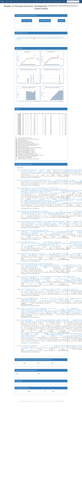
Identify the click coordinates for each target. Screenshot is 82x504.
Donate (44, 1)
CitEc (2, 1)
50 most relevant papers (36, 37)
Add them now (54, 38)
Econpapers (30, 177)
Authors (6, 1)
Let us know (18, 39)
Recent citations (55, 37)
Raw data (19, 37)
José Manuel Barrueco (60, 401)
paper (39, 177)
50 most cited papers (25, 37)
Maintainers (50, 1)
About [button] (64, 1)
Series (11, 1)
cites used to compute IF (47, 37)
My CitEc (36, 1)
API (40, 1)
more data (24, 38)
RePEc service (23, 401)
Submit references (57, 1)
